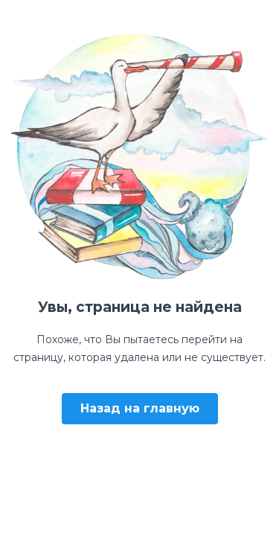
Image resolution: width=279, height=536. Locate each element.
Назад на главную (139, 408)
